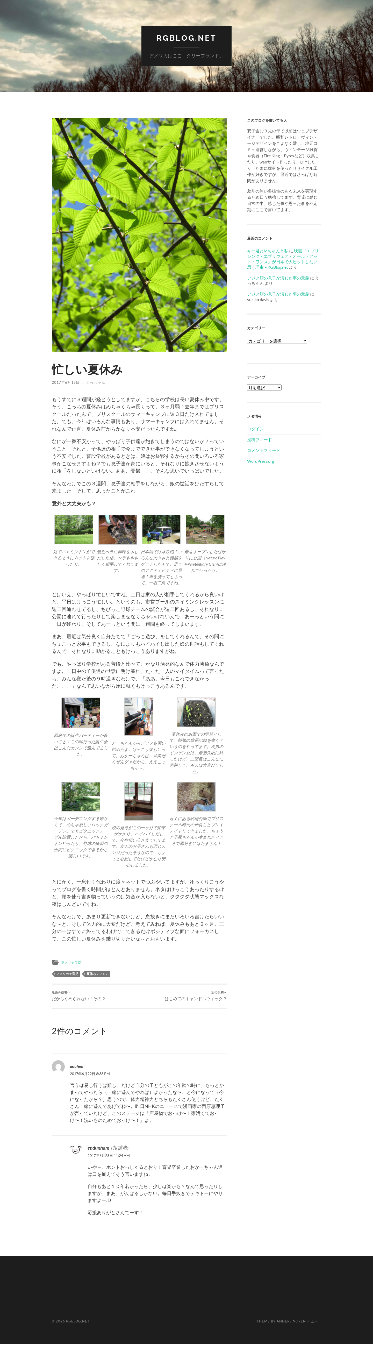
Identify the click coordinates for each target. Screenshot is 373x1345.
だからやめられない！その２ (80, 996)
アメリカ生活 (72, 962)
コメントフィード (263, 450)
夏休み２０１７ (97, 974)
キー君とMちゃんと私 (267, 250)
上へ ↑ (316, 1322)
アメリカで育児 (67, 974)
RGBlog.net (186, 37)
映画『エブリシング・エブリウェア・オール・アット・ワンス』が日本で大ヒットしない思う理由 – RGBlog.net (283, 258)
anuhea (77, 1067)
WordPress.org (260, 461)
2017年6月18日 (66, 382)
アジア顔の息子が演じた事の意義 (278, 277)
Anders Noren (291, 1322)
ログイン (255, 428)
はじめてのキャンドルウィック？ (194, 996)
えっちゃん (95, 382)
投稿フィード (259, 439)
